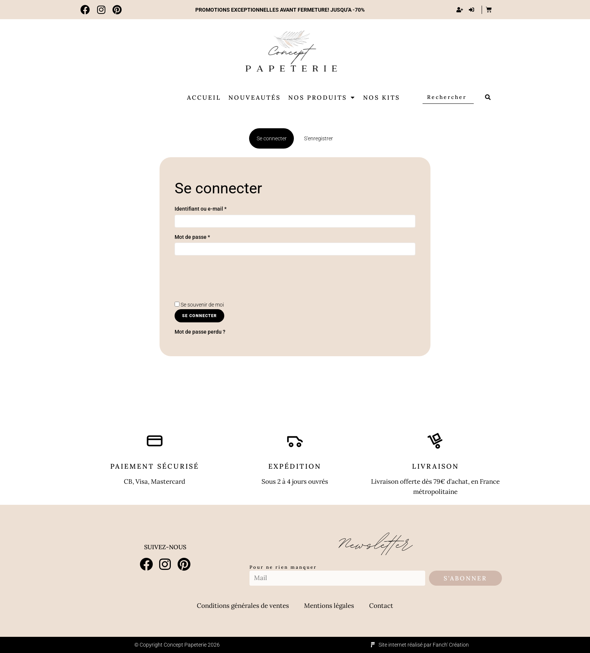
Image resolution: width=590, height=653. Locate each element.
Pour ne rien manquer (283, 567)
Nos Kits (381, 97)
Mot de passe (192, 237)
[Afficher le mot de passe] (182, 261)
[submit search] (488, 97)
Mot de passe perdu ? (200, 332)
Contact (381, 605)
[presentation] (232, 286)
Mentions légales (329, 605)
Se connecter (199, 315)
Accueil (204, 97)
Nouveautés (254, 97)
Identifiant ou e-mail (201, 209)
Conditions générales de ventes (243, 605)
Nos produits (322, 97)
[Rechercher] (448, 97)
